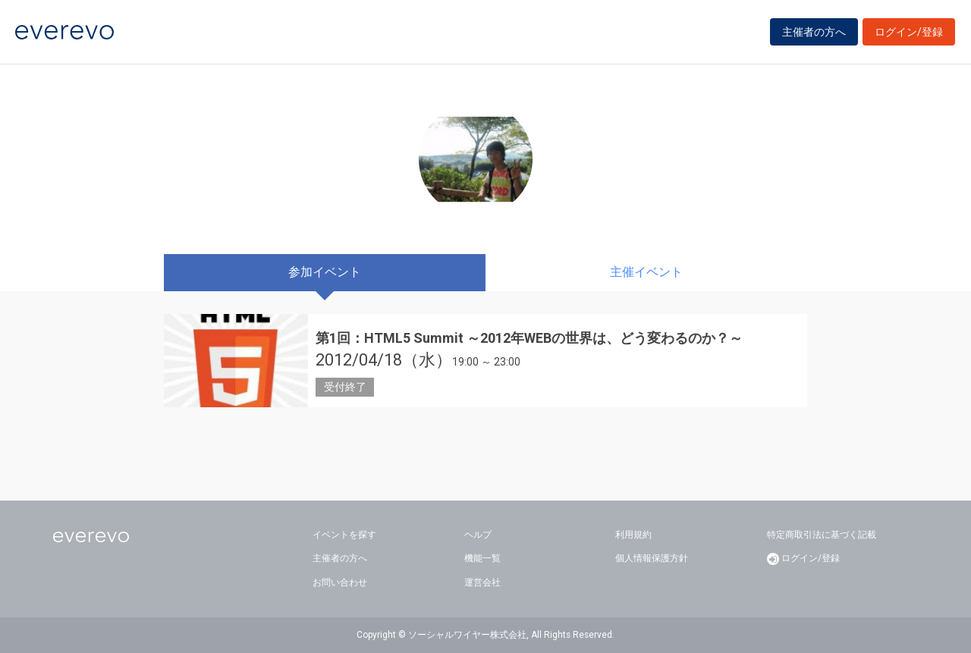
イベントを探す (344, 534)
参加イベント (324, 272)
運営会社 (482, 582)
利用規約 (633, 534)
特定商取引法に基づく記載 (821, 534)
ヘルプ (478, 534)
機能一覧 (482, 558)
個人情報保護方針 (651, 558)
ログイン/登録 (909, 32)
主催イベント (646, 272)
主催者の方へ (814, 32)
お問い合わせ (340, 582)
